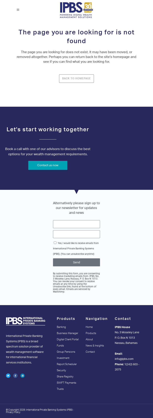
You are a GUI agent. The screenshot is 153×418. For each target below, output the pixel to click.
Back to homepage (76, 78)
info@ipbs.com (124, 359)
